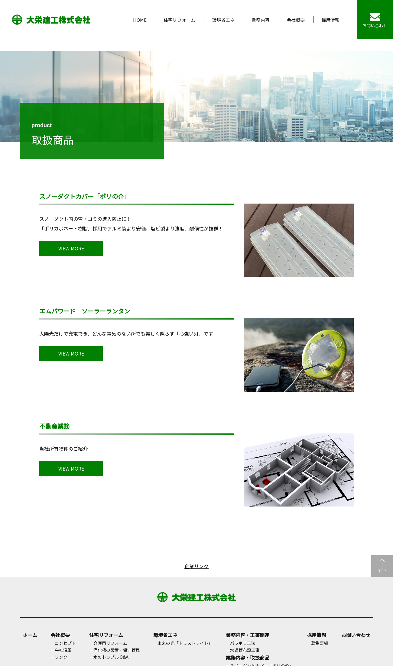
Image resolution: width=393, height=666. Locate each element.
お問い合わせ (355, 635)
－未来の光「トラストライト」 (183, 643)
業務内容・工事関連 (247, 635)
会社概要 (296, 20)
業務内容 (261, 20)
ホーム (30, 635)
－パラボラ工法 (240, 643)
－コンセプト (63, 643)
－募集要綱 (317, 643)
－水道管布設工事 (243, 650)
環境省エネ (223, 20)
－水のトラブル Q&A (108, 657)
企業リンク (196, 566)
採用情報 (330, 20)
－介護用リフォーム (108, 643)
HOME (140, 20)
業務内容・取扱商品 (247, 657)
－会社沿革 (61, 650)
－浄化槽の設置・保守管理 (114, 650)
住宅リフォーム (179, 20)
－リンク (58, 657)
